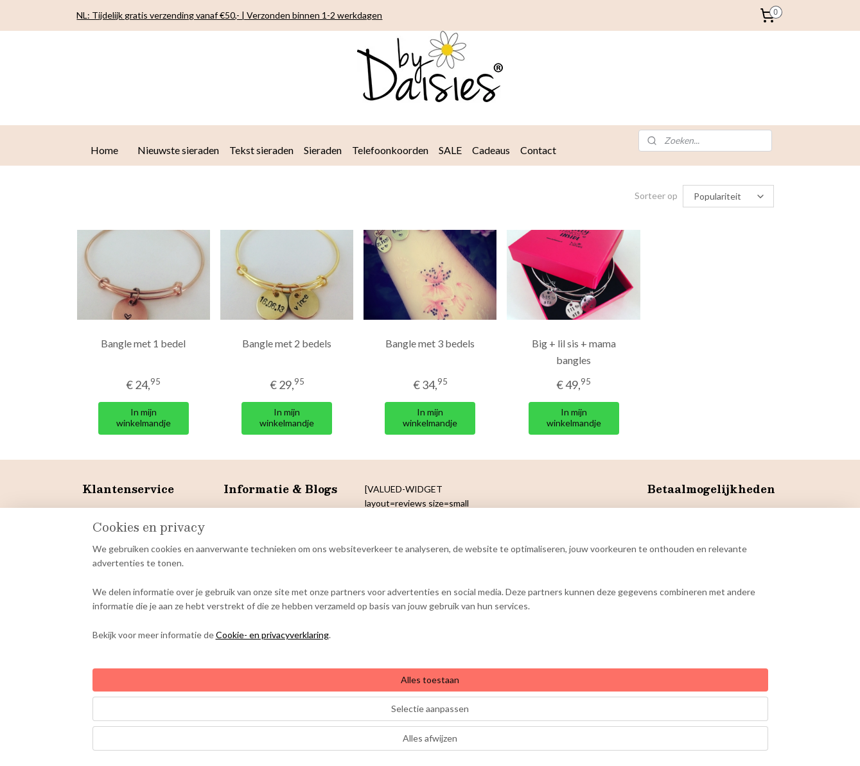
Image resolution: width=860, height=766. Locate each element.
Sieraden (323, 150)
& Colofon (144, 585)
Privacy (96, 556)
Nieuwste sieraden (178, 150)
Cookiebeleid (108, 570)
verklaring (130, 556)
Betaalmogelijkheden (124, 527)
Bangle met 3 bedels (430, 343)
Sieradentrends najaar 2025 (279, 513)
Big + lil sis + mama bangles (573, 351)
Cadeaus (491, 150)
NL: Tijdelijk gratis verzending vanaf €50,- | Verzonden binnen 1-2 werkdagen (229, 15)
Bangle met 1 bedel (143, 343)
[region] (345, 701)
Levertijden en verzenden (133, 513)
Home (104, 150)
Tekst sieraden (261, 150)
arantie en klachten (127, 599)
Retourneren (108, 542)
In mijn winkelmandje (143, 417)
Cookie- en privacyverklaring (256, 743)
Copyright (102, 585)
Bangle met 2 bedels (286, 343)
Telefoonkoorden (390, 150)
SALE (450, 150)
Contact (538, 150)
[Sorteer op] (728, 196)
